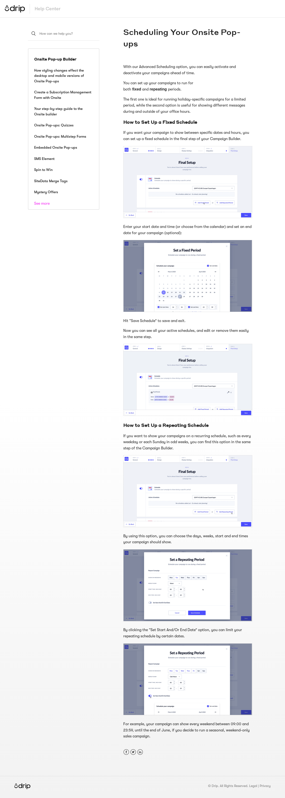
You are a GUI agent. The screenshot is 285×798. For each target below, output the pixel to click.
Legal (253, 786)
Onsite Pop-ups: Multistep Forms (60, 136)
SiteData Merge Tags (51, 181)
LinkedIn (140, 752)
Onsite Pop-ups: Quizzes (54, 125)
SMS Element (44, 159)
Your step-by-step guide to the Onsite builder (58, 111)
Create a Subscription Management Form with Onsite (62, 95)
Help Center (47, 8)
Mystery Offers (46, 192)
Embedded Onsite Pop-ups (55, 147)
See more (42, 203)
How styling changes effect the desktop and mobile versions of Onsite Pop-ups (59, 75)
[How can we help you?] (64, 33)
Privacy (265, 786)
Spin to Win (43, 170)
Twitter (133, 752)
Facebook (126, 752)
